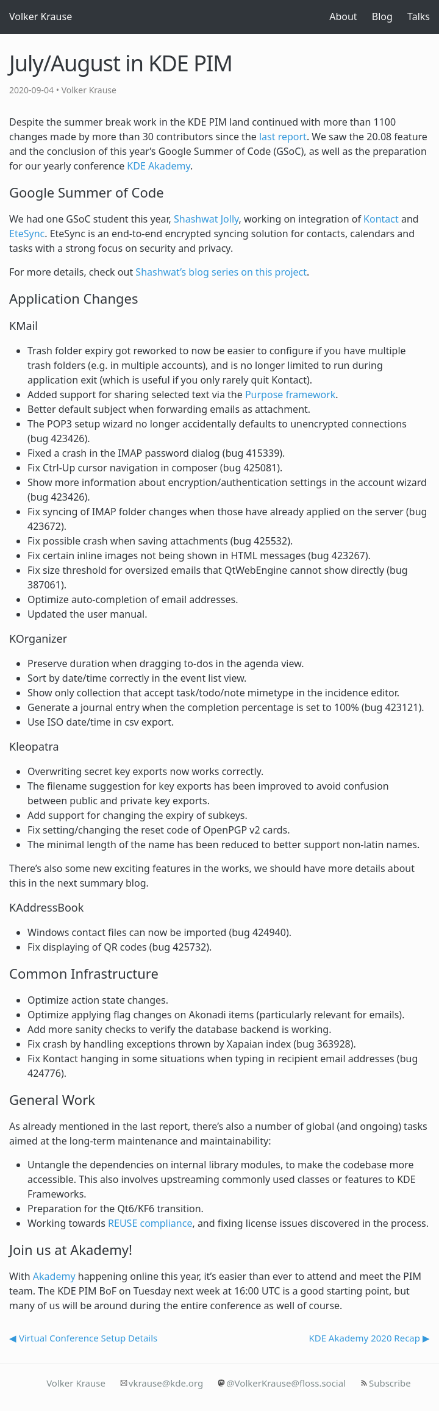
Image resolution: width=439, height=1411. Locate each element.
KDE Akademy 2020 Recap (364, 1338)
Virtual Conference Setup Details (88, 1338)
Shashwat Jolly (206, 219)
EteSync (27, 233)
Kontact (381, 219)
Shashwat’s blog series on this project (221, 272)
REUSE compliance (150, 1223)
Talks (418, 16)
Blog (382, 16)
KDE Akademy (158, 166)
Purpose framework (290, 394)
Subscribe (390, 1383)
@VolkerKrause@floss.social (286, 1383)
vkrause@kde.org (166, 1383)
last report (283, 136)
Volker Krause (40, 16)
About (343, 16)
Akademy (54, 1276)
